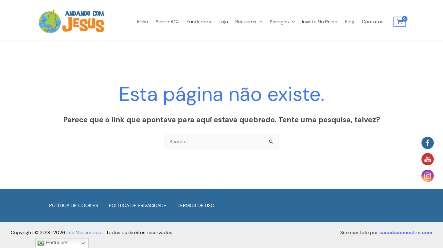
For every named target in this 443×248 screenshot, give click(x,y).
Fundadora (199, 21)
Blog (349, 21)
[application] (259, 22)
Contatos (373, 21)
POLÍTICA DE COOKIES (73, 206)
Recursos (248, 22)
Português (52, 243)
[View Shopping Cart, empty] (399, 22)
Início (142, 21)
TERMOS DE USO (197, 206)
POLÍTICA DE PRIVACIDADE (138, 206)
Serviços (282, 22)
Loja (223, 21)
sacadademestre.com (404, 233)
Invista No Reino (319, 21)
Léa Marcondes (83, 233)
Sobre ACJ (167, 21)
